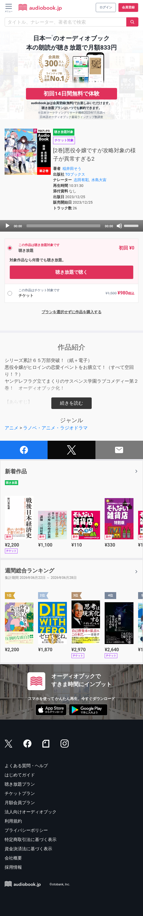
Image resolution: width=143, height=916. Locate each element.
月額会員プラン (20, 802)
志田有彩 (81, 180)
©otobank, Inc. (60, 884)
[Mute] (119, 226)
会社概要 (13, 858)
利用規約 (13, 821)
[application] (71, 226)
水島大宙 (98, 180)
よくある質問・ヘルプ (26, 765)
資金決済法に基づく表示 (28, 848)
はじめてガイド (20, 775)
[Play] (7, 226)
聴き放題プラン (20, 784)
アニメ (11, 428)
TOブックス (75, 174)
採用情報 (13, 867)
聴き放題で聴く (71, 272)
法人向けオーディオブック (31, 811)
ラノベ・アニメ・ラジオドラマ (55, 428)
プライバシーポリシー (26, 830)
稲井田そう (72, 168)
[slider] (63, 225)
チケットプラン (20, 793)
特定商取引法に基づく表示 (31, 839)
